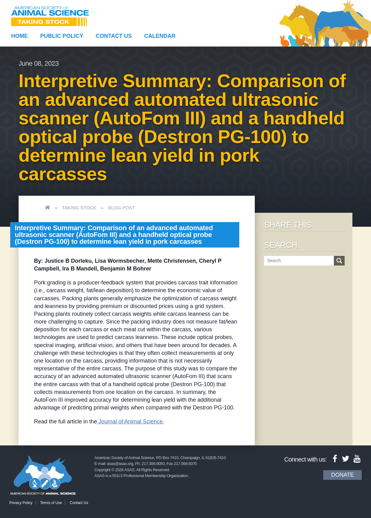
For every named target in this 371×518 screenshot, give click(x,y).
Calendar (159, 36)
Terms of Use (51, 503)
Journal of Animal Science (130, 421)
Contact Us (114, 36)
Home (19, 36)
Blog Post (121, 207)
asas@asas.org (120, 463)
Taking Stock (79, 207)
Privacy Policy (21, 503)
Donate (342, 475)
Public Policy (61, 36)
